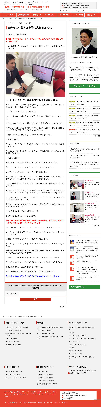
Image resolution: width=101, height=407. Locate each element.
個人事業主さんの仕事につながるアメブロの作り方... (92, 196)
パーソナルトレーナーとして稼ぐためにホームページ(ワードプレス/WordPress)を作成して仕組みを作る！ (84, 164)
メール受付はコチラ (70, 7)
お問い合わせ (91, 15)
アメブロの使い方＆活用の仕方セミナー (50, 327)
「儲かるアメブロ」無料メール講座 (16, 327)
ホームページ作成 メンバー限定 (15, 378)
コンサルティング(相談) (13, 344)
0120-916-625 (68, 5)
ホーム (6, 402)
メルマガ (10, 15)
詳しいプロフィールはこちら (84, 86)
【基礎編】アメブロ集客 (45, 375)
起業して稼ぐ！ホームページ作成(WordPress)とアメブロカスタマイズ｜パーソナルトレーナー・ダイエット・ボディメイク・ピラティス (30, 394)
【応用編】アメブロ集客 (45, 378)
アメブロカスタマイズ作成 (77, 335)
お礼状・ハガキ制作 (75, 351)
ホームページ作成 (77, 15)
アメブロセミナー (50, 15)
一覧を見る (97, 136)
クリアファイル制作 (75, 354)
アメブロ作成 (64, 15)
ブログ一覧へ (63, 306)
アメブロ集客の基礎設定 (45, 330)
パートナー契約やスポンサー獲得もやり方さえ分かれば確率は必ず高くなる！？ (87, 250)
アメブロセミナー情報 (12, 341)
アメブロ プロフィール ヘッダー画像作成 (82, 338)
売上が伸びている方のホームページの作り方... (92, 207)
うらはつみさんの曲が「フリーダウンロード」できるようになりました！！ (87, 242)
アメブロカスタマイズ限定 (13, 371)
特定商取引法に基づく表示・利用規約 (40, 402)
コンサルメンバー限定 (12, 375)
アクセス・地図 (22, 402)
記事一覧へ (97, 225)
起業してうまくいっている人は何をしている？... (92, 219)
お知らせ (72, 101)
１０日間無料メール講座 (13, 330)
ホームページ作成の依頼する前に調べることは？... (92, 185)
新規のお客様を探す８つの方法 (47, 384)
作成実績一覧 (37, 15)
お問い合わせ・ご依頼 (78, 373)
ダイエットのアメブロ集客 (45, 333)
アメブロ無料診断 (11, 338)
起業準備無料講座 (23, 15)
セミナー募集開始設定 (83, 262)
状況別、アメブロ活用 (25, 23)
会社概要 (13, 402)
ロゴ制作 (72, 348)
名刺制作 (72, 332)
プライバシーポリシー (61, 402)
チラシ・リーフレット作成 (77, 344)
